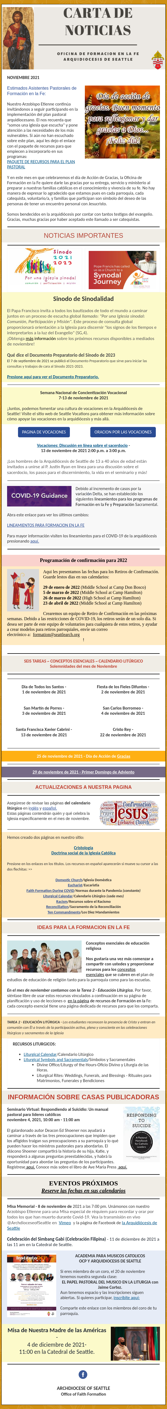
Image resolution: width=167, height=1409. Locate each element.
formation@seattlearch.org (56, 634)
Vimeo (65, 1223)
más (29, 338)
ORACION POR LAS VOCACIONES (122, 432)
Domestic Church (68, 880)
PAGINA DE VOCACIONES (44, 432)
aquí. (34, 541)
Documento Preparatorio (89, 361)
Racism (61, 901)
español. (50, 808)
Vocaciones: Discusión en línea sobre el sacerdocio (82, 445)
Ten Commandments (63, 912)
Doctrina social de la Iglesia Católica (83, 853)
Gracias (123, 756)
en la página (78, 1000)
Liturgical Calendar (58, 896)
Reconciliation (57, 906)
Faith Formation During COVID (50, 890)
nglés (33, 808)
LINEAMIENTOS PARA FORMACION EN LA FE (46, 525)
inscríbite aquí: (127, 1297)
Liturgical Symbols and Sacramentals (56, 1059)
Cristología (83, 847)
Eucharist (75, 885)
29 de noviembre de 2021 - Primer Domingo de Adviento (83, 772)
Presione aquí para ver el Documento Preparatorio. (53, 376)
